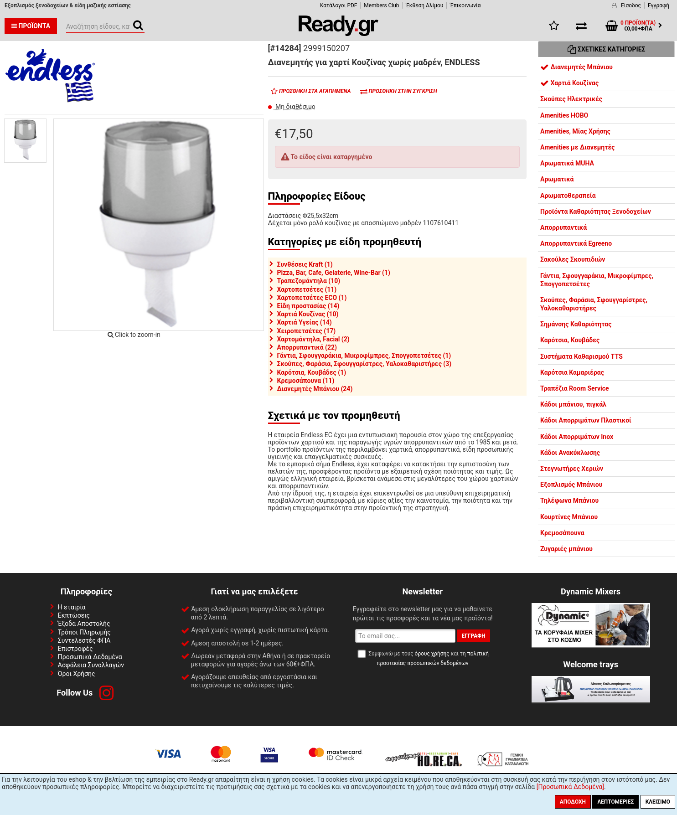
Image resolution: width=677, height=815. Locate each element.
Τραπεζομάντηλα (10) (309, 280)
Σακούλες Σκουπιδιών (572, 259)
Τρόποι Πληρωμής (84, 632)
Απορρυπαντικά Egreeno (576, 243)
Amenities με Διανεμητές (577, 147)
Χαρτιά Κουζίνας (569, 83)
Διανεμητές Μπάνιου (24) (315, 388)
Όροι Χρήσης (76, 673)
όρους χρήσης (432, 653)
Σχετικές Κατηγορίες (607, 49)
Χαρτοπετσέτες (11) (307, 289)
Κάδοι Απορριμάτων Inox (576, 436)
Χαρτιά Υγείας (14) (304, 322)
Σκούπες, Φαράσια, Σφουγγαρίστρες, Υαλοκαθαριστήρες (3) (364, 363)
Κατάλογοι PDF (338, 5)
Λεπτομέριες (615, 802)
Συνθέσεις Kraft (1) (305, 264)
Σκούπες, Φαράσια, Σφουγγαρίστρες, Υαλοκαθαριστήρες (593, 304)
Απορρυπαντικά (563, 227)
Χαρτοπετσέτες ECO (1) (312, 297)
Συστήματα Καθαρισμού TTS (581, 356)
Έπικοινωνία (465, 5)
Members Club (381, 5)
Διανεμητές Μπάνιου (576, 67)
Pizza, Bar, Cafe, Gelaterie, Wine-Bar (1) (333, 272)
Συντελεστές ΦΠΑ (84, 640)
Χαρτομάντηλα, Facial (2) (313, 339)
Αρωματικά (557, 179)
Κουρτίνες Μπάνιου (569, 517)
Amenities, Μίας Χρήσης (575, 131)
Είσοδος (631, 5)
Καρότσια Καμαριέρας (572, 372)
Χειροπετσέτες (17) (306, 331)
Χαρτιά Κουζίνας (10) (308, 314)
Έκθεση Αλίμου (424, 5)
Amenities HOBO (564, 115)
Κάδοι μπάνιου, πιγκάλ (573, 404)
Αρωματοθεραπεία (568, 195)
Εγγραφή (658, 5)
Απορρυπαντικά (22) (307, 347)
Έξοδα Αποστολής (84, 623)
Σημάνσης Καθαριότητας (575, 324)
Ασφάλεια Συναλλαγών (91, 665)
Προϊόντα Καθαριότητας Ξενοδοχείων (595, 211)
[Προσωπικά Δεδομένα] (570, 786)
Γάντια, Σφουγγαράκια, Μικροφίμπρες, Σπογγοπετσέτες (596, 280)
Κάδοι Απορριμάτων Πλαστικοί (585, 420)
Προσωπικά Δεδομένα (90, 656)
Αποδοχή (573, 802)
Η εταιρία (72, 607)
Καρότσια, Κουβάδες (569, 340)
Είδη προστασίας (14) (308, 305)
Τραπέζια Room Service (574, 388)
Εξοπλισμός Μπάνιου (571, 484)
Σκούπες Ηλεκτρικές (571, 99)
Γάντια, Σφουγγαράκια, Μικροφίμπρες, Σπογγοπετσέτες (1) (364, 355)
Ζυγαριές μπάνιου (566, 548)
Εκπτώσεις (74, 615)
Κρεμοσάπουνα (562, 532)
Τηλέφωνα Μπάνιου (569, 500)
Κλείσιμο (658, 802)
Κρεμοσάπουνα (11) (306, 380)
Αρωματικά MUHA (567, 163)
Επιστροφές (75, 648)
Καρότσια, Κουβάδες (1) (311, 372)
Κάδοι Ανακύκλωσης (570, 452)
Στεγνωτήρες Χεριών (571, 468)
